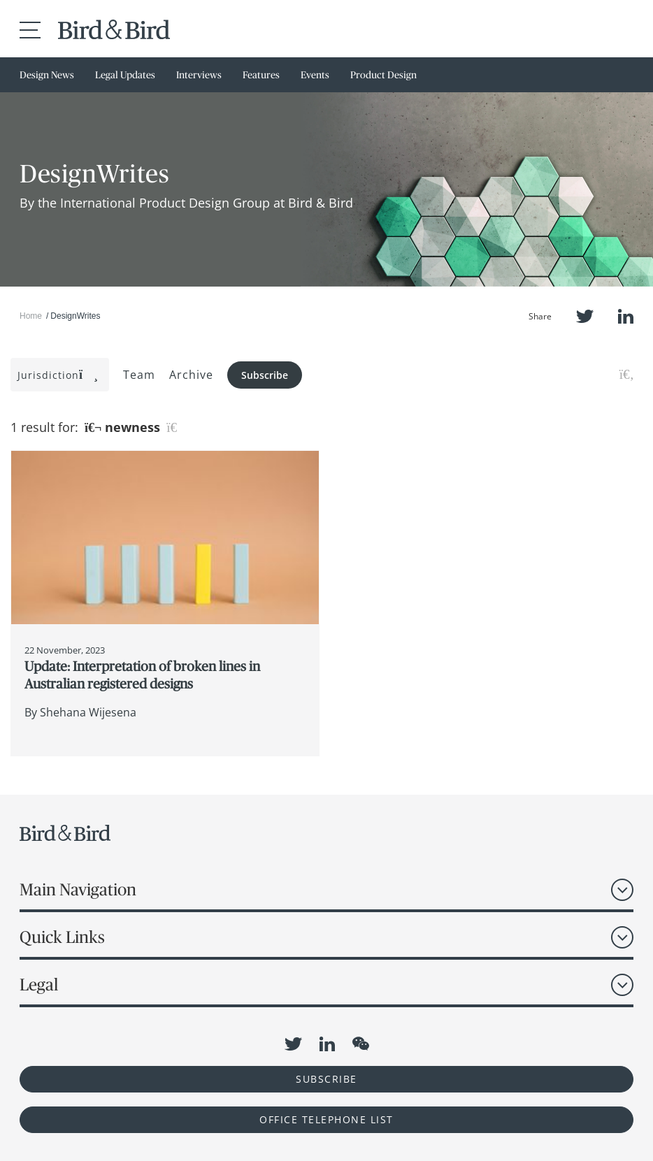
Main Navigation (78, 889)
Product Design (383, 74)
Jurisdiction (58, 375)
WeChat (360, 1043)
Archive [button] (191, 374)
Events (315, 74)
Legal (39, 984)
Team (139, 374)
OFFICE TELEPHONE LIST (326, 1119)
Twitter (585, 316)
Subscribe (264, 375)
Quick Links (62, 937)
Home (31, 316)
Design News (47, 74)
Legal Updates (125, 74)
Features (261, 74)
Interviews (199, 74)
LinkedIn (625, 316)
